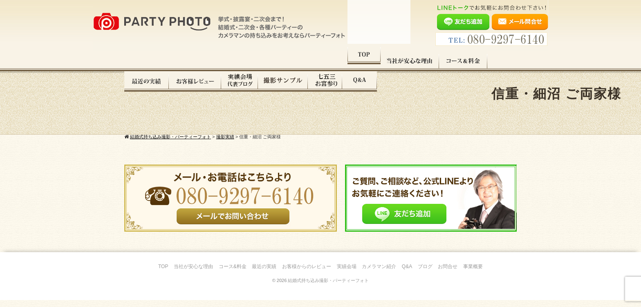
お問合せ (447, 273)
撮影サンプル (423, 61)
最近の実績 (286, 61)
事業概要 (473, 273)
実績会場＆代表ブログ (379, 61)
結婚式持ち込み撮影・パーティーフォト (328, 287)
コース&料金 (233, 273)
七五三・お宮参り (465, 61)
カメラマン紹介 (379, 273)
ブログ (425, 273)
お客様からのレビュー (306, 273)
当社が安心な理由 (186, 61)
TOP (140, 61)
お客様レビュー (335, 61)
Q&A (499, 61)
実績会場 (346, 273)
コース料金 (240, 61)
